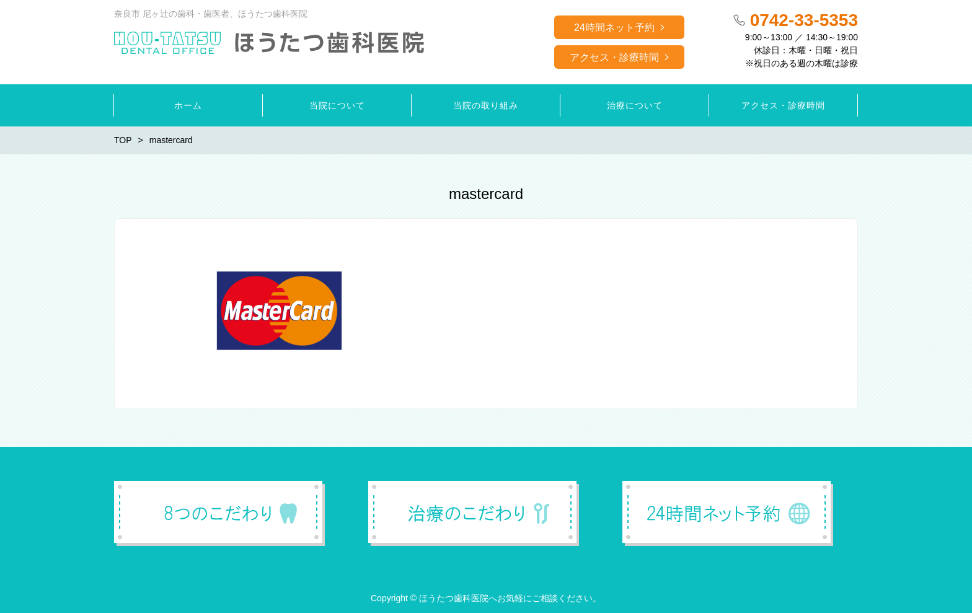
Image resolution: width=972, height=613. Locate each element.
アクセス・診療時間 (614, 57)
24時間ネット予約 (614, 27)
